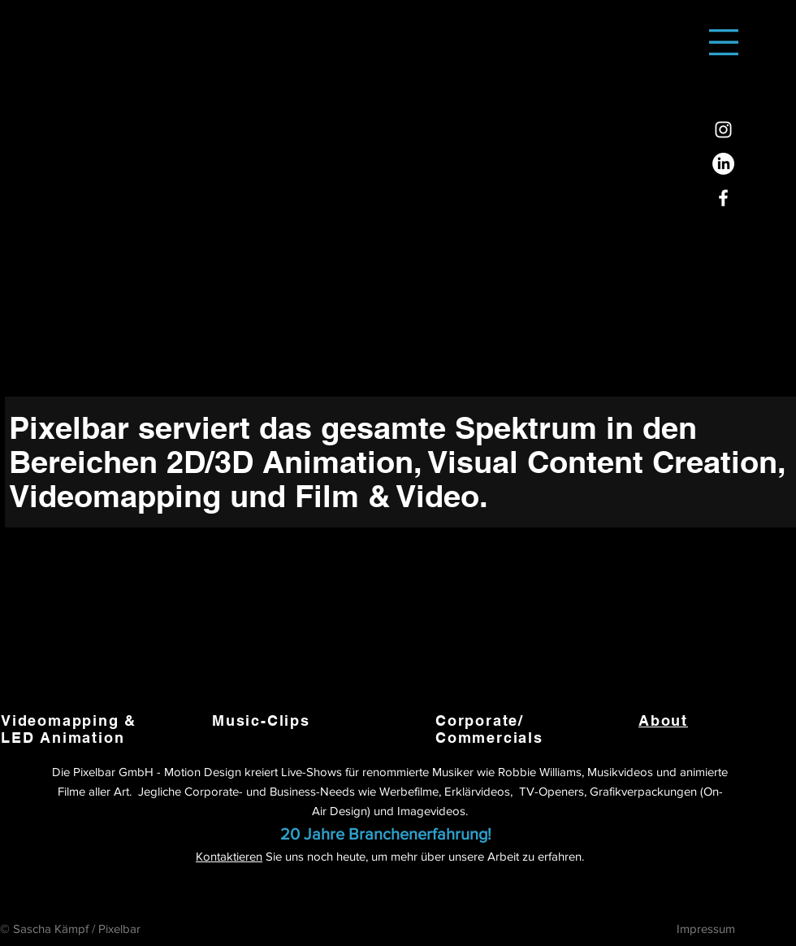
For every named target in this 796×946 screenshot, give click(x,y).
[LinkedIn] (723, 164)
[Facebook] (723, 198)
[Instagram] (723, 130)
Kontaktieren (229, 856)
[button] (723, 42)
